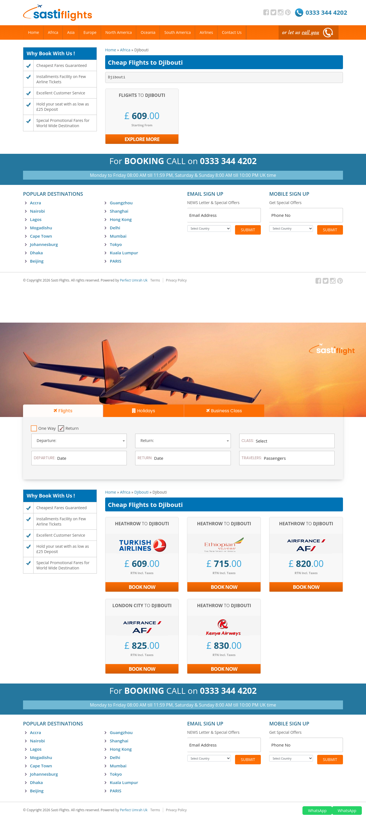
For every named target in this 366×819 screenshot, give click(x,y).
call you (310, 32)
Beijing (37, 261)
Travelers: (251, 458)
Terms (155, 280)
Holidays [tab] (143, 411)
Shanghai (119, 211)
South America (177, 32)
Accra (35, 202)
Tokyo (116, 244)
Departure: (44, 458)
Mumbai (118, 236)
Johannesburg (44, 244)
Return (72, 428)
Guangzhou (121, 202)
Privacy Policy (176, 280)
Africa (125, 49)
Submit (248, 229)
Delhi (115, 227)
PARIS (116, 261)
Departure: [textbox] (46, 440)
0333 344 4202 (326, 12)
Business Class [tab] (224, 411)
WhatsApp (317, 810)
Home (110, 49)
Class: (247, 440)
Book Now (142, 587)
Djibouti (141, 492)
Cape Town (41, 236)
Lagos (36, 219)
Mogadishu (41, 227)
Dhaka (36, 252)
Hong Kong (121, 219)
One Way (47, 428)
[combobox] (79, 441)
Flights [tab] (63, 411)
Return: (145, 458)
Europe (90, 32)
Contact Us (232, 32)
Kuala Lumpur (124, 252)
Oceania (148, 32)
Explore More (142, 139)
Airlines (206, 32)
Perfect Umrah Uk (134, 280)
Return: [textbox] (147, 440)
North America (118, 32)
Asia (71, 32)
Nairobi (37, 211)
